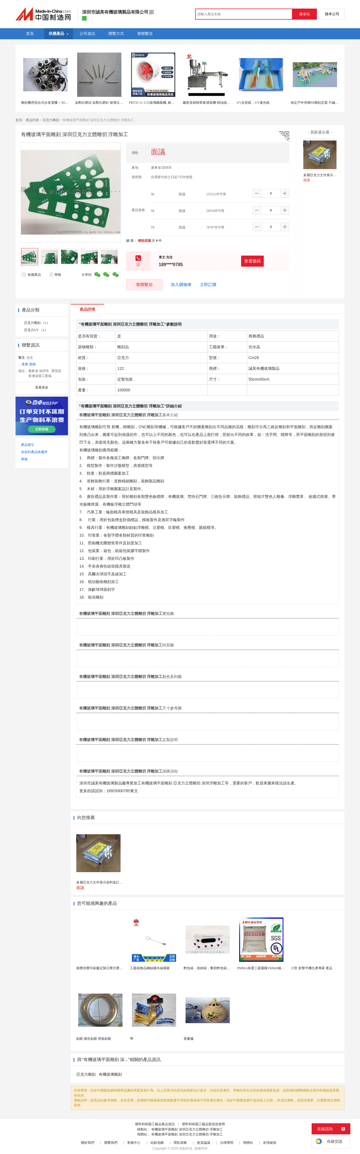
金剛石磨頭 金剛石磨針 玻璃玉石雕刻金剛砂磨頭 (110, 103)
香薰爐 (189, 1039)
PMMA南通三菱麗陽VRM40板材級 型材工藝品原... (274, 968)
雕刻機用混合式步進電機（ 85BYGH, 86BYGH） (56, 103)
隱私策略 (180, 1143)
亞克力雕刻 (51, 120)
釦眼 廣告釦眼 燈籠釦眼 (93, 1039)
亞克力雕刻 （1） (37, 323)
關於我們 (87, 1143)
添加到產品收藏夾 (34, 452)
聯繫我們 (111, 1143)
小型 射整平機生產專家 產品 (311, 968)
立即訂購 (208, 284)
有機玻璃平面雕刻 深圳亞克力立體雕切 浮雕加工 (187, 1129)
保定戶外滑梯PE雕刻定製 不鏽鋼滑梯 (318, 103)
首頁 (18, 120)
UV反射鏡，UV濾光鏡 (253, 103)
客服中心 (133, 1143)
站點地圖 (157, 1143)
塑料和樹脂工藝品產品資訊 (155, 1124)
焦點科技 (185, 1148)
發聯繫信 (144, 284)
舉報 (55, 275)
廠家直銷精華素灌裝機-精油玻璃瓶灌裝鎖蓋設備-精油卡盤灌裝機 (230, 103)
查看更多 (41, 387)
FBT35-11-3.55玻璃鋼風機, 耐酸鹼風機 (156, 103)
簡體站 (248, 1143)
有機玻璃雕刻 (110, 1074)
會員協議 (203, 1143)
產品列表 (32, 120)
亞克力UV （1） (36, 330)
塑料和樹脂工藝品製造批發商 (203, 1124)
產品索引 (27, 445)
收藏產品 (31, 275)
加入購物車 (181, 284)
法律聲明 (226, 1143)
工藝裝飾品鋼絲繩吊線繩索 (150, 968)
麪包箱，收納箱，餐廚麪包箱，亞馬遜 (212, 968)
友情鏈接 (269, 1143)
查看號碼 (252, 261)
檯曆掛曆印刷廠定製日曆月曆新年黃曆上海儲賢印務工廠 (117, 968)
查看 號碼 (29, 364)
